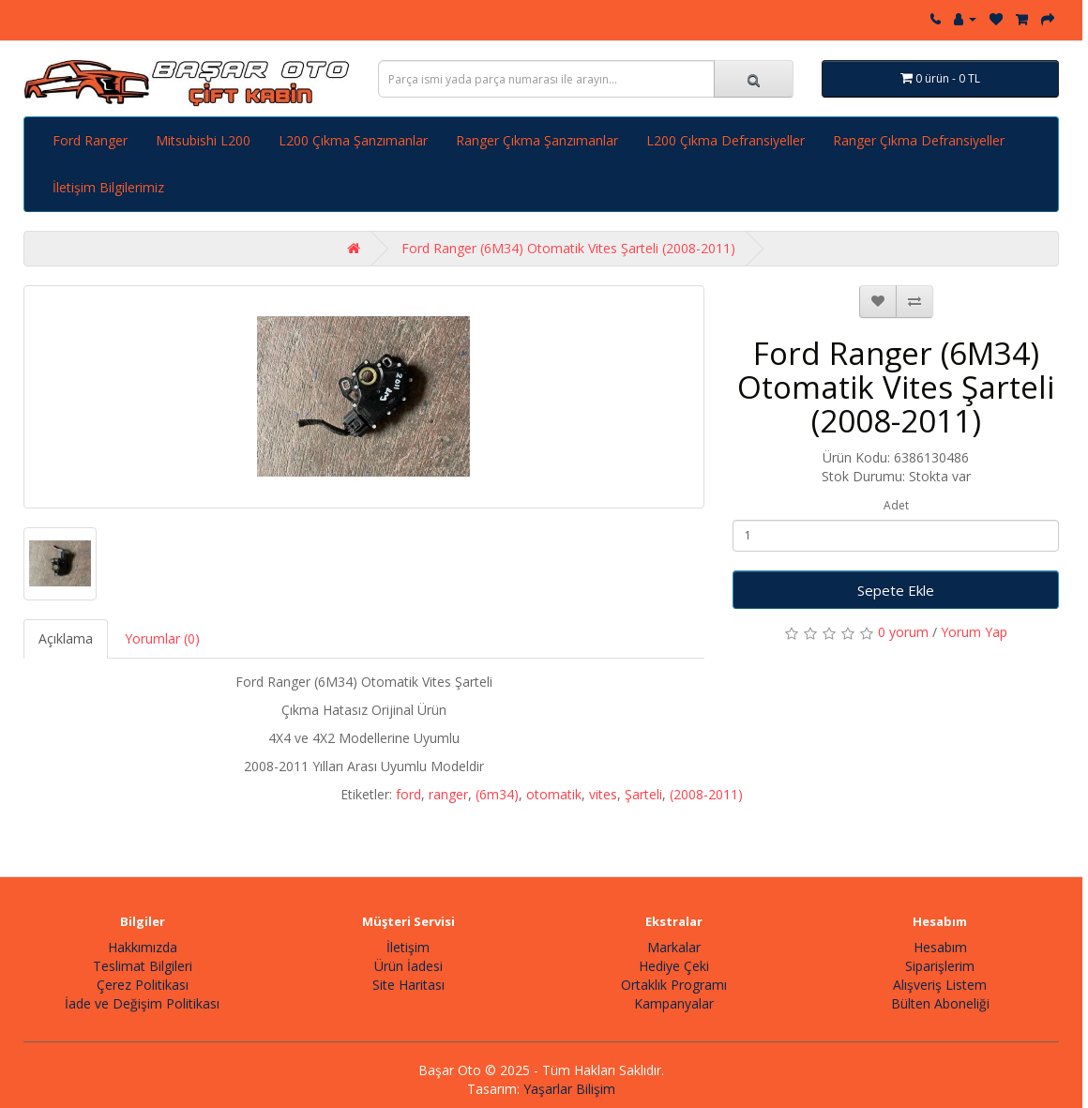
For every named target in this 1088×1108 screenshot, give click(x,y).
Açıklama (65, 638)
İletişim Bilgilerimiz (108, 187)
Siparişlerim (940, 966)
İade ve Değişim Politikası (142, 1003)
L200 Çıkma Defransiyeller (725, 140)
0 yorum (903, 632)
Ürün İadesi (408, 966)
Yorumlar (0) (162, 638)
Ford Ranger (90, 140)
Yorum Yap (974, 632)
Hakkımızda (142, 947)
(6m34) (497, 794)
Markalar (674, 947)
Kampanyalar (674, 1003)
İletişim (408, 947)
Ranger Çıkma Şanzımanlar (537, 140)
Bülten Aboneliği (940, 1003)
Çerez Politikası (143, 985)
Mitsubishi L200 (203, 140)
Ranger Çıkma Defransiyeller (919, 140)
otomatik (554, 794)
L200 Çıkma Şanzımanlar (353, 140)
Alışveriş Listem (940, 985)
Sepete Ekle (895, 590)
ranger (448, 794)
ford (408, 794)
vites (603, 794)
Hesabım (940, 947)
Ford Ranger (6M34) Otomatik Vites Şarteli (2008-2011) (568, 248)
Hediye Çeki (674, 966)
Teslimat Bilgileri (142, 966)
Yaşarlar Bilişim (569, 1089)
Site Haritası (408, 985)
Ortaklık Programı (674, 985)
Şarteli (643, 794)
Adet (896, 505)
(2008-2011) (706, 794)
